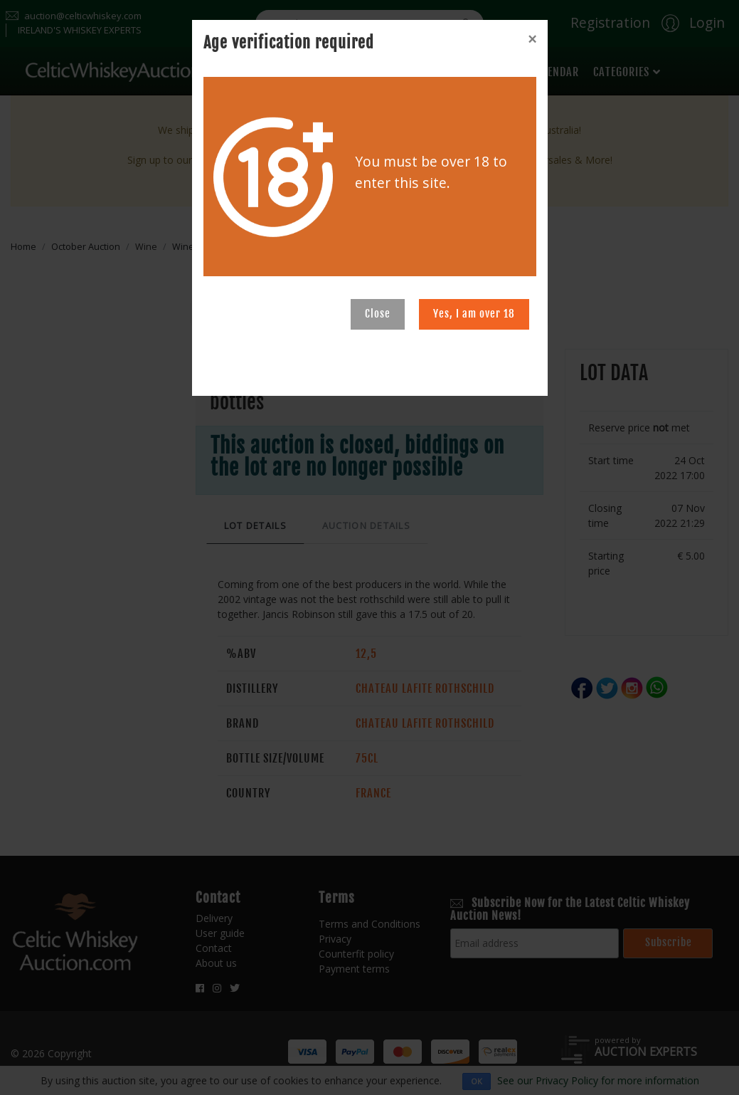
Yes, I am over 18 (474, 313)
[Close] (532, 39)
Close (377, 313)
